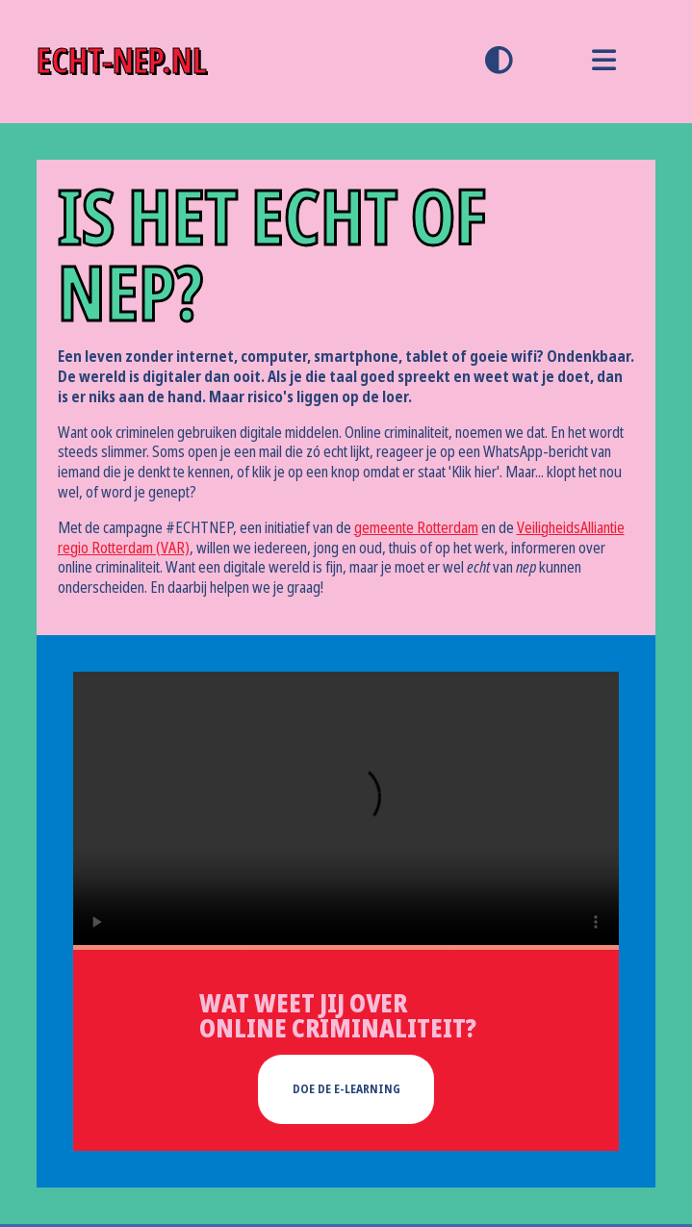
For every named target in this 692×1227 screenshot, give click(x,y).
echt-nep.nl (122, 61)
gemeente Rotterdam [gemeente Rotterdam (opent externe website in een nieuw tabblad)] (416, 528)
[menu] (603, 61)
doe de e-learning (346, 1089)
